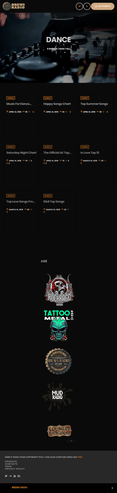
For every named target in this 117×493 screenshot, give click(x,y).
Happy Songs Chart (57, 104)
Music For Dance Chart (17, 106)
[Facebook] (19, 476)
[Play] (87, 6)
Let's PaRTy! (102, 6)
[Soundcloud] (10, 476)
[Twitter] (6, 476)
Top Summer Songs (94, 104)
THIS (79, 457)
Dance (11, 98)
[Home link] (14, 6)
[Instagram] (14, 476)
